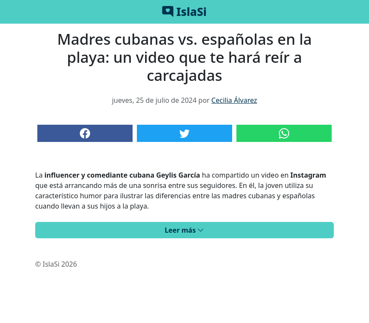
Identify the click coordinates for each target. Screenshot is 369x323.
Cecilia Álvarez (234, 100)
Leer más (185, 230)
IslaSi (184, 11)
